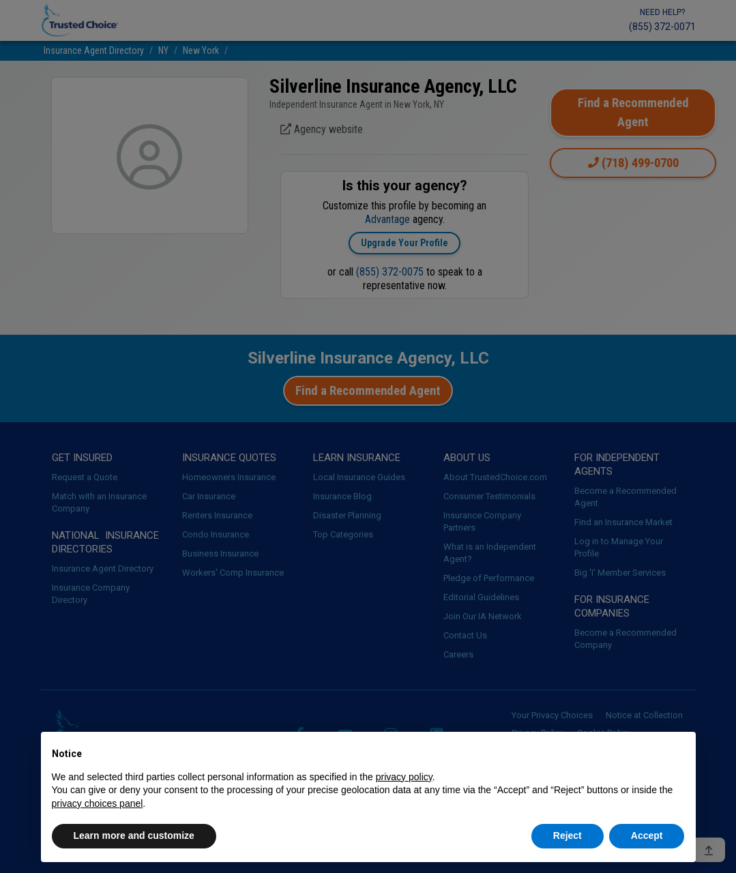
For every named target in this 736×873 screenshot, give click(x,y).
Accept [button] (647, 835)
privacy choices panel (97, 803)
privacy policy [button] (404, 776)
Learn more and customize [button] (134, 835)
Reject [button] (567, 835)
